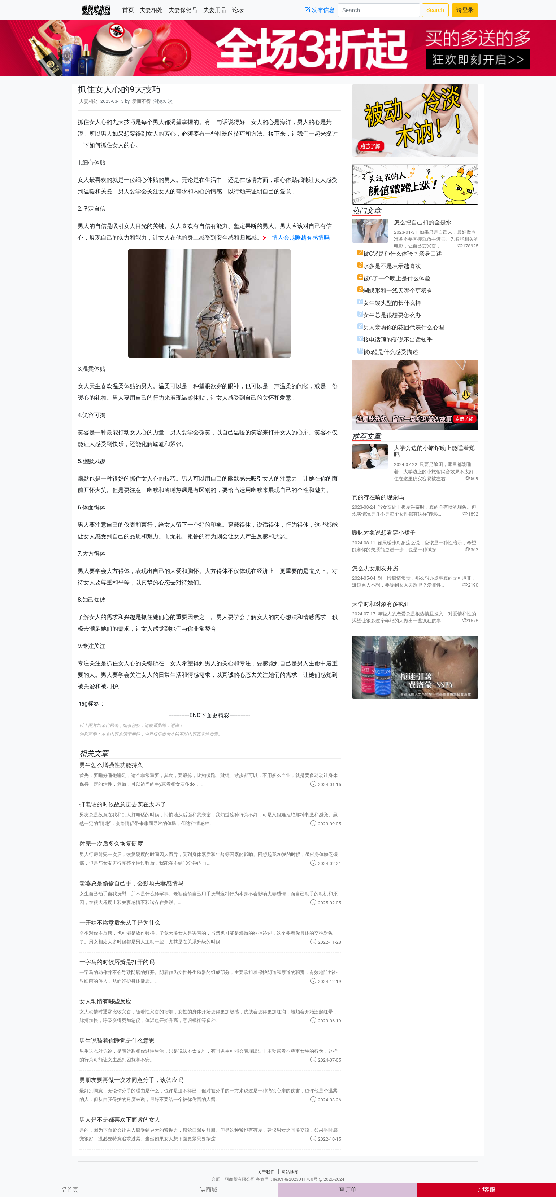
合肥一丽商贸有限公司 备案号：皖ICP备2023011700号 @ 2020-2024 (278, 1179)
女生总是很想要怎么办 (392, 315)
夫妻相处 (153, 9)
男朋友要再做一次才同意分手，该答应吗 (131, 1080)
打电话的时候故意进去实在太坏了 (122, 804)
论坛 (239, 9)
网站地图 (290, 1172)
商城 (208, 1189)
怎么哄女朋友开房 (375, 568)
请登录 (465, 9)
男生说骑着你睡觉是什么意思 (117, 1040)
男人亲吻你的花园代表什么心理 (403, 327)
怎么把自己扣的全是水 (423, 222)
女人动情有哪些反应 (105, 1001)
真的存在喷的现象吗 (378, 497)
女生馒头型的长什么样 (392, 302)
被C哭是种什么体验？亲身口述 (402, 253)
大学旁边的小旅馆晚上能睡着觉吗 (434, 451)
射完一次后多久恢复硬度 (111, 843)
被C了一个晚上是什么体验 (396, 278)
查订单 (347, 1189)
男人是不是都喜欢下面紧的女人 (119, 1119)
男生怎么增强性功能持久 (111, 765)
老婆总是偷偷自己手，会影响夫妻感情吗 (131, 883)
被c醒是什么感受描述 (390, 351)
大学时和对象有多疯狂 (381, 604)
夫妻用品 (216, 9)
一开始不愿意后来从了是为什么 (119, 922)
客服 (486, 1189)
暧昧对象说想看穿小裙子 (384, 532)
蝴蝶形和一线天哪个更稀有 (398, 290)
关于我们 (266, 1172)
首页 (129, 9)
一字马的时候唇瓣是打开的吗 (117, 962)
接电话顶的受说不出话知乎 (398, 339)
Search (435, 9)
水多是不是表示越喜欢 (392, 266)
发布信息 (319, 9)
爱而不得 (141, 101)
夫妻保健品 (184, 9)
